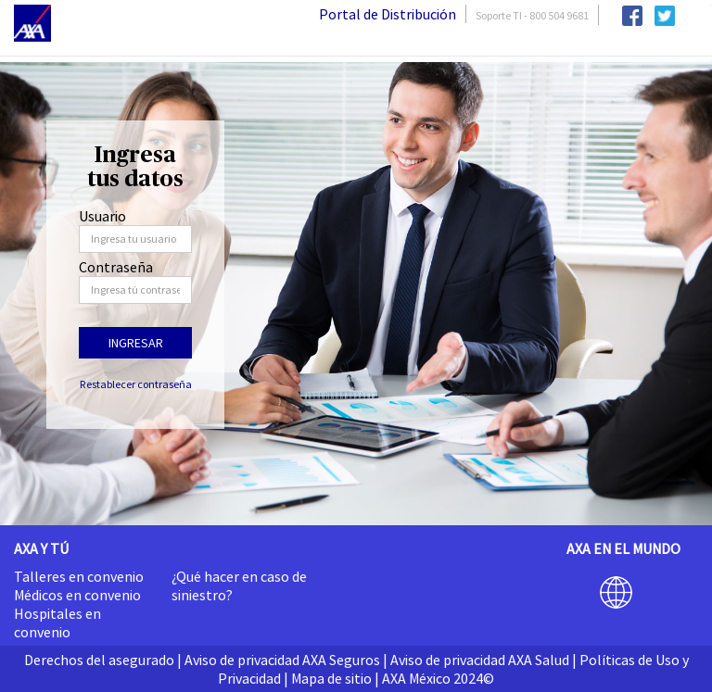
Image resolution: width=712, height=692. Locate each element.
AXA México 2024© (438, 678)
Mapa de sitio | (335, 678)
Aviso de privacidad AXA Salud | (483, 659)
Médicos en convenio (77, 594)
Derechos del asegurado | (103, 659)
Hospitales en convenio (57, 622)
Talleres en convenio (79, 576)
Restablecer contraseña (136, 384)
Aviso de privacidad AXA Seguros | (286, 659)
